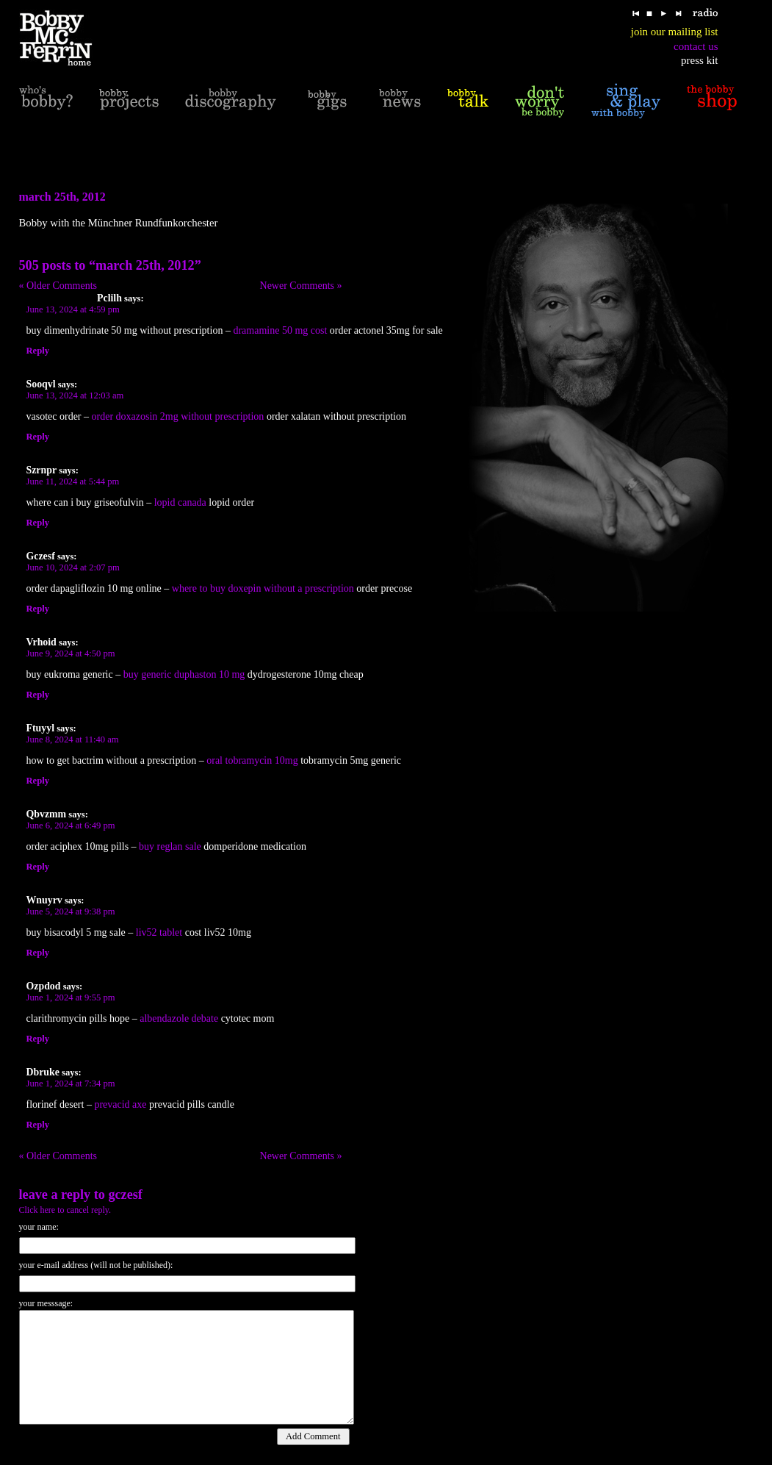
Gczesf (125, 1194)
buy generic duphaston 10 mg (184, 674)
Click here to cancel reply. (65, 1210)
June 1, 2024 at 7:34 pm (70, 1083)
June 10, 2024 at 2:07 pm (73, 567)
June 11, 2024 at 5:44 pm (73, 481)
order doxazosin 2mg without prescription (178, 416)
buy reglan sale (170, 846)
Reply (37, 350)
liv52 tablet (159, 932)
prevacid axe (120, 1104)
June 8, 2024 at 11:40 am (72, 739)
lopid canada (180, 502)
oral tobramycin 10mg (251, 760)
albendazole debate (179, 1018)
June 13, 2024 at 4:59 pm (73, 309)
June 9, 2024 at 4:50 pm (70, 653)
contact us (696, 46)
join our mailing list (674, 31)
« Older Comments (58, 285)
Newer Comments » (301, 285)
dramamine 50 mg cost (280, 330)
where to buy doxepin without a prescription (263, 588)
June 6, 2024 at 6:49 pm (70, 825)
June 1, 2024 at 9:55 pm (70, 997)
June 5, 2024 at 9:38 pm (70, 911)
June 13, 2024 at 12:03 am (75, 395)
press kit (699, 60)
